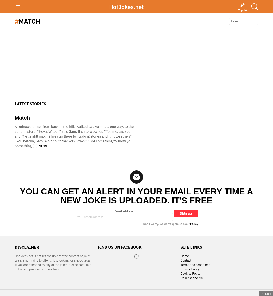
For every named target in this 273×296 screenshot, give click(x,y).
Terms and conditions (195, 265)
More (43, 146)
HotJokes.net (126, 6)
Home (185, 256)
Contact (186, 260)
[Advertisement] (136, 68)
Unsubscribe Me (192, 278)
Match (22, 118)
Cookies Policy (190, 274)
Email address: (124, 215)
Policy (194, 224)
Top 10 (242, 7)
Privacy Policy (190, 269)
